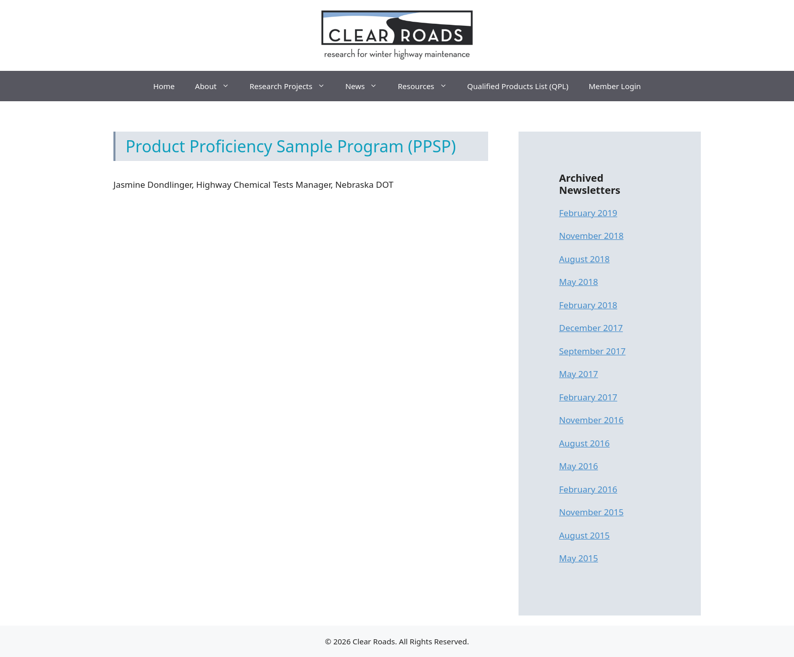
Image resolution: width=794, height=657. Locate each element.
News (366, 86)
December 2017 (591, 328)
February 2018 (588, 305)
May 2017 (578, 374)
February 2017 (588, 397)
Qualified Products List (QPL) (518, 86)
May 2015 (578, 558)
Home (164, 86)
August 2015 (584, 535)
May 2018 (578, 282)
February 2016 (588, 489)
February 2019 (588, 213)
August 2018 (584, 259)
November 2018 (591, 235)
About (217, 86)
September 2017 (592, 351)
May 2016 (578, 466)
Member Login (614, 86)
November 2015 (591, 512)
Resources (427, 86)
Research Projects (292, 86)
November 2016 (591, 420)
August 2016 (584, 443)
